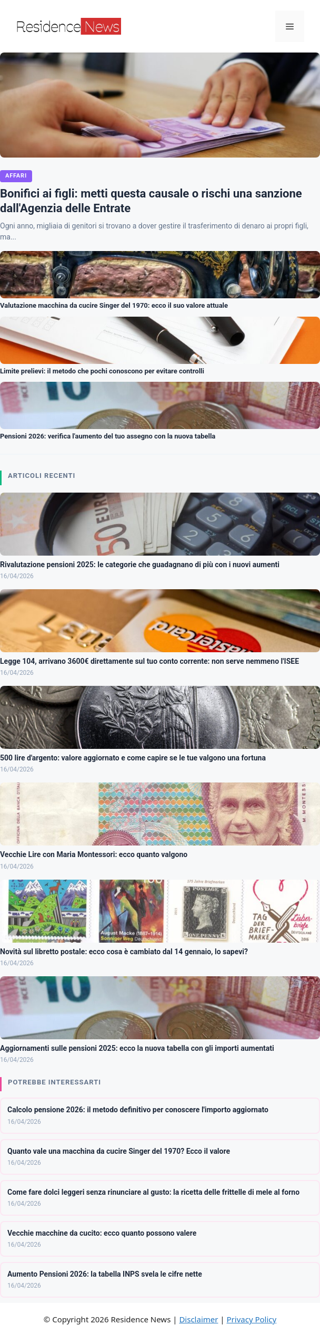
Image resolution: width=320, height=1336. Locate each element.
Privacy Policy (252, 1319)
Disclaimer (198, 1319)
